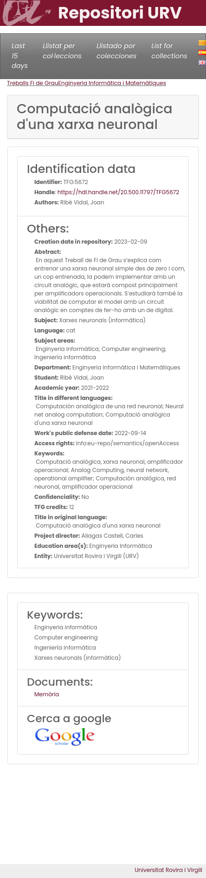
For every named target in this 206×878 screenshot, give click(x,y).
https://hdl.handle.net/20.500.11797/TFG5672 (118, 192)
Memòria (46, 694)
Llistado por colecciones (116, 51)
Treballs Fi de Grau (32, 83)
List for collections (169, 51)
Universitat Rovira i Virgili (168, 870)
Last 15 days (20, 55)
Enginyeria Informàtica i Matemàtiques (112, 83)
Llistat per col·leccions (62, 51)
